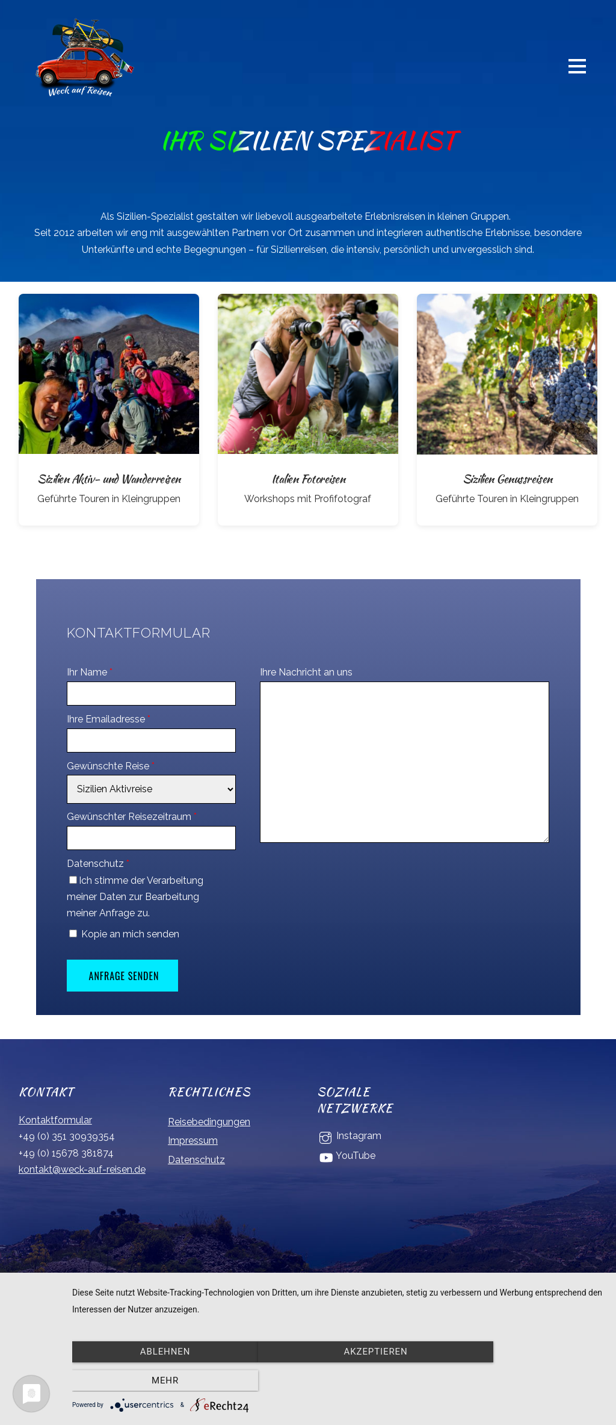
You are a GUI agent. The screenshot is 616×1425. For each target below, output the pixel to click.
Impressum (193, 1141)
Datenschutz (98, 864)
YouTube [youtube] (346, 1156)
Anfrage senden (124, 976)
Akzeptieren (338, 1381)
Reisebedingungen (209, 1122)
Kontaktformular (55, 1120)
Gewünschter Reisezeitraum (132, 817)
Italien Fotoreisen (308, 479)
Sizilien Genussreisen (507, 479)
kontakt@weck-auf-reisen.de (82, 1169)
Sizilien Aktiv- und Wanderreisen (108, 479)
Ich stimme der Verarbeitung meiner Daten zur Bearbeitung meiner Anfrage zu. (135, 897)
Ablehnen (152, 1381)
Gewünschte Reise (111, 766)
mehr (524, 1381)
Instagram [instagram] (349, 1136)
